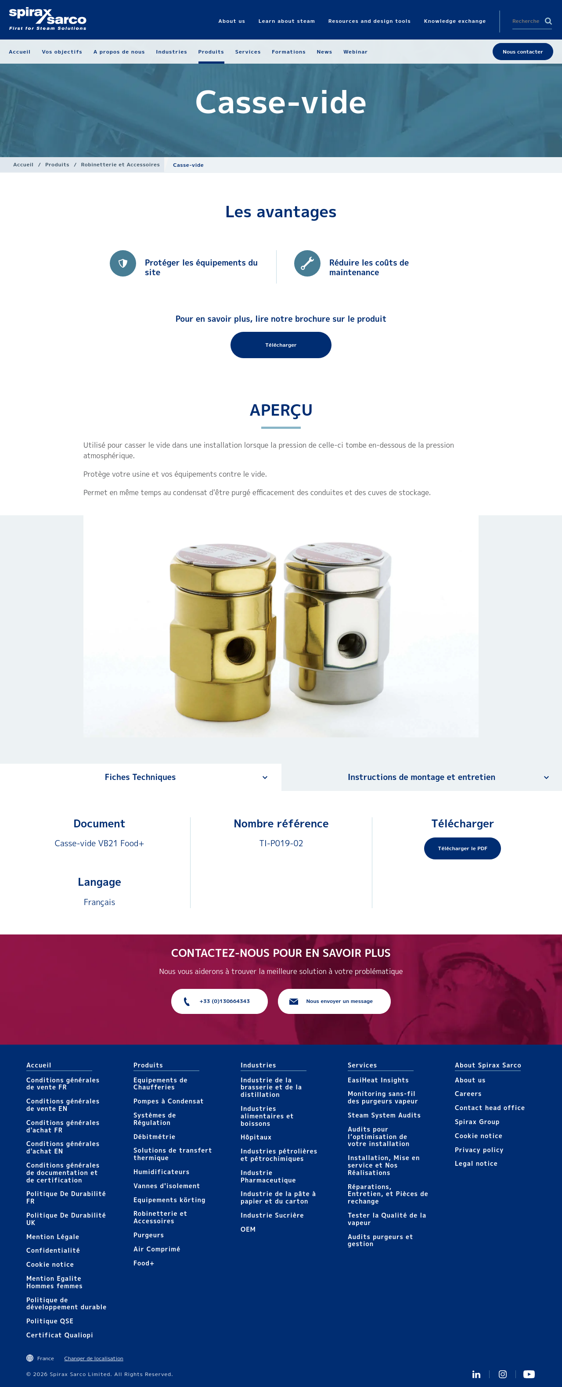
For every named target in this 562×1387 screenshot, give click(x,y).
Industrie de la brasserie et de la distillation (271, 1087)
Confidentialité (53, 1250)
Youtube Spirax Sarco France (529, 1374)
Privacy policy (479, 1150)
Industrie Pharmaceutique (268, 1176)
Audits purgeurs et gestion (380, 1240)
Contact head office (490, 1107)
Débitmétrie (154, 1136)
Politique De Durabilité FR (66, 1197)
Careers (468, 1093)
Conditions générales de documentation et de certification (63, 1172)
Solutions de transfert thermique (173, 1154)
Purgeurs (148, 1235)
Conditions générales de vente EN (63, 1105)
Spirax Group (477, 1122)
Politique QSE (50, 1321)
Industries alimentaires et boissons (267, 1116)
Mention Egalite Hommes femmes (54, 1282)
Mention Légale (52, 1236)
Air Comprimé (156, 1249)
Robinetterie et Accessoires (120, 164)
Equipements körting (169, 1200)
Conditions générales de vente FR (63, 1084)
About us (470, 1080)
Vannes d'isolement (166, 1186)
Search (548, 21)
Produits (57, 164)
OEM (248, 1229)
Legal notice (476, 1163)
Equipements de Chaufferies (160, 1084)
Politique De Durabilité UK (66, 1219)
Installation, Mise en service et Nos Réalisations (384, 1165)
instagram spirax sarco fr (502, 1374)
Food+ (144, 1263)
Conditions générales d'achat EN (63, 1147)
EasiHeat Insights (378, 1080)
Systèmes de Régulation (154, 1119)
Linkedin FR (476, 1374)
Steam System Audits (384, 1115)
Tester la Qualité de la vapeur (387, 1219)
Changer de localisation (93, 1358)
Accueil (23, 164)
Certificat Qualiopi (60, 1335)
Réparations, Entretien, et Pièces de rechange (388, 1194)
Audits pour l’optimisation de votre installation (379, 1136)
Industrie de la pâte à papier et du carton (278, 1197)
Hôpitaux (256, 1137)
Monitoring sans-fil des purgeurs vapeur (383, 1097)
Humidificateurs (161, 1172)
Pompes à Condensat (168, 1101)
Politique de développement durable (66, 1304)
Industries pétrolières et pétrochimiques (279, 1155)
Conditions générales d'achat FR (63, 1126)
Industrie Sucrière (272, 1215)
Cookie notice (50, 1264)
